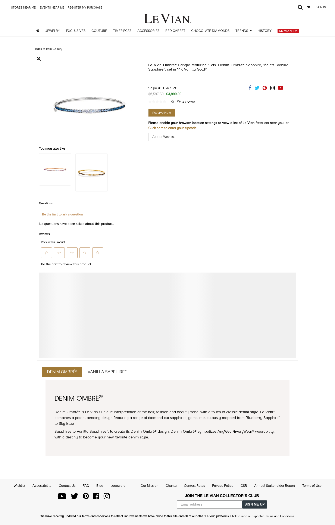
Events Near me (51, 7)
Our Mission (149, 486)
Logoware (117, 486)
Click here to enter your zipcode (172, 128)
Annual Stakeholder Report (274, 486)
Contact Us (67, 486)
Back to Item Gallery (49, 48)
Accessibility (41, 486)
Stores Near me (23, 7)
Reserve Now (161, 112)
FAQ (86, 486)
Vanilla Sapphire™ (107, 371)
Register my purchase (85, 7)
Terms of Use (312, 486)
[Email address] (209, 504)
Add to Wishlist (163, 137)
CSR (244, 486)
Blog (99, 486)
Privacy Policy (222, 486)
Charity (171, 486)
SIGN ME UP (254, 504)
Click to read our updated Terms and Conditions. (262, 516)
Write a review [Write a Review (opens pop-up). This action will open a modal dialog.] (186, 101)
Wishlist (19, 486)
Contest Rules (194, 486)
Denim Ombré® (62, 371)
